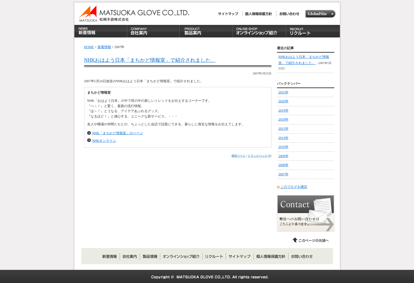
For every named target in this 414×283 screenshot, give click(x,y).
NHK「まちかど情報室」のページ (117, 133)
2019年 (283, 110)
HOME (89, 47)
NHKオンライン (104, 141)
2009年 (283, 156)
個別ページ (238, 155)
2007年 (283, 174)
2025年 (283, 92)
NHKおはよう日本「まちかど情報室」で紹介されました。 (150, 60)
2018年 (283, 119)
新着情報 (104, 47)
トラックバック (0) (259, 155)
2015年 (283, 129)
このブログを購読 (293, 187)
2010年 (283, 147)
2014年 (283, 138)
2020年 (283, 101)
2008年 (283, 165)
